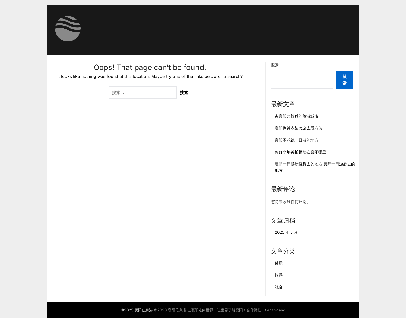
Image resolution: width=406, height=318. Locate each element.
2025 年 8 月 (286, 232)
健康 (279, 262)
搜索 (275, 64)
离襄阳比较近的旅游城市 (296, 116)
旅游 (279, 275)
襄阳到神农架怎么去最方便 (298, 127)
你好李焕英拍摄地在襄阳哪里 (300, 152)
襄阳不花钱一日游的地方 (296, 140)
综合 (279, 286)
